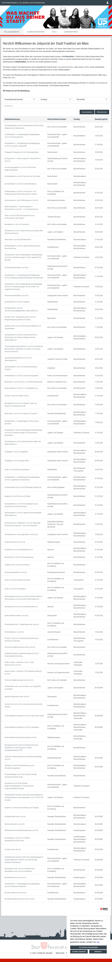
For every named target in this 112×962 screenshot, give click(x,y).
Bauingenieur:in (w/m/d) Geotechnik (17, 224)
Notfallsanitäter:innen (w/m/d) (15, 816)
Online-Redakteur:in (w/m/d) (14, 632)
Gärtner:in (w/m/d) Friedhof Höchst (17, 395)
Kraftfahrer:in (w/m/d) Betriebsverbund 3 (19, 549)
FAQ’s (87, 67)
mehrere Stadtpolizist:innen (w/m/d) (17, 696)
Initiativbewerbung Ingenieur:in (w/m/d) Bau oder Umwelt (24, 715)
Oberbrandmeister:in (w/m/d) (14, 824)
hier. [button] (98, 942)
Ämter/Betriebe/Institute (56, 119)
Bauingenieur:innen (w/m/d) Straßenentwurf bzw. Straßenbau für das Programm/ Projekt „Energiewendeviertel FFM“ (21, 747)
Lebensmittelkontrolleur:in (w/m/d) (16, 615)
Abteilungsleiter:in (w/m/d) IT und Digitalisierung (21, 388)
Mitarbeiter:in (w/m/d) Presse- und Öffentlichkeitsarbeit (23, 382)
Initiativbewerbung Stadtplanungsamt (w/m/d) (21, 737)
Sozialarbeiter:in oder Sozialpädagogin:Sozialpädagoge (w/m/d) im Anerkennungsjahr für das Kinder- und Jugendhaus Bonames (23, 286)
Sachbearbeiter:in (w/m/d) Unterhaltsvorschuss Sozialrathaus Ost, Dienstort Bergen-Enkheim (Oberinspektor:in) (21, 337)
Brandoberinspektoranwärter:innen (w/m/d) (19, 899)
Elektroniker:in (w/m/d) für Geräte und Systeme (21, 413)
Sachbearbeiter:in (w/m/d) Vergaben (17, 302)
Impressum (60, 953)
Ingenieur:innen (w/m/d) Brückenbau (17, 564)
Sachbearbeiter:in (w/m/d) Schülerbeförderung (20, 184)
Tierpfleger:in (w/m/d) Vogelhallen (16, 451)
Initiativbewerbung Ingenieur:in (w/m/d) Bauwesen (22, 727)
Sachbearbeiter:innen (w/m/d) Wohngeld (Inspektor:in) (23, 487)
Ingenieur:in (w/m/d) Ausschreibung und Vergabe (21, 807)
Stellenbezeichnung (12, 119)
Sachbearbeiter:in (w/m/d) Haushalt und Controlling (22, 176)
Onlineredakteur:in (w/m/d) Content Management (21, 375)
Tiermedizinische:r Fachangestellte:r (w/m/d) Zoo (21, 534)
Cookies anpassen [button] (79, 951)
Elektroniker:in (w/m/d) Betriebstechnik (18, 239)
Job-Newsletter (68, 56)
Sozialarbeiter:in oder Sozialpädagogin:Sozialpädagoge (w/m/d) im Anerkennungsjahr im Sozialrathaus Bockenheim (23, 432)
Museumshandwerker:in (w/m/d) (16, 572)
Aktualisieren (102, 112)
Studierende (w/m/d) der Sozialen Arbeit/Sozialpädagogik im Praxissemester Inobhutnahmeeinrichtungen (19, 786)
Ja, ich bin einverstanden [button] (88, 947)
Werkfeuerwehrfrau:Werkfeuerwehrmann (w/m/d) (21, 830)
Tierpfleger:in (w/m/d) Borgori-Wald (17, 460)
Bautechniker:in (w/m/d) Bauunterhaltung (19, 557)
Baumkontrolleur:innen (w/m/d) (15, 892)
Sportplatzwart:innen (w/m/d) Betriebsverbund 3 (21, 606)
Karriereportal (71, 31)
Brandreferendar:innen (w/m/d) (15, 877)
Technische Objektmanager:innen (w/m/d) (19, 680)
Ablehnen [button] (98, 951)
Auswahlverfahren (35, 31)
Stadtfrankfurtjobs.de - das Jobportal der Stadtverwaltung (23, 3)
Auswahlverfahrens (65, 67)
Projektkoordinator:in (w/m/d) (15, 542)
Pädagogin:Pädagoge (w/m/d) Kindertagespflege (21, 152)
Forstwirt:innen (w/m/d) (13, 849)
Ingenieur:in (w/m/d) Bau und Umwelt (17, 496)
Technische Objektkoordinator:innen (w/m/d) (20, 647)
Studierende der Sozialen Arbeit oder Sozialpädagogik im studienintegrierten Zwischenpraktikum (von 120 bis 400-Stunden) (24, 797)
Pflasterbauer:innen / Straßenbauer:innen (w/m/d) (22, 624)
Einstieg (77, 119)
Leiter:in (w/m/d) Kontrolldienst (15, 589)
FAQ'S (54, 31)
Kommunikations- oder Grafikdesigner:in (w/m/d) (21, 200)
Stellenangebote (11, 31)
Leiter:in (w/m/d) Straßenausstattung (17, 580)
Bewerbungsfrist (101, 119)
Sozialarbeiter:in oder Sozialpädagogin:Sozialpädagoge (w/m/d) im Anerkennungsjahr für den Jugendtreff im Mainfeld (23, 257)
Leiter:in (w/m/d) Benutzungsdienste (17, 469)
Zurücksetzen (87, 112)
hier (13, 77)
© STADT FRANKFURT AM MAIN (41, 953)
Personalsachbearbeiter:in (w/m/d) (16, 267)
